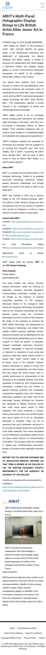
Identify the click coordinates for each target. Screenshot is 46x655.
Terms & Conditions (33, 633)
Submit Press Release (13, 633)
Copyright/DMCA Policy (11, 638)
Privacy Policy (30, 638)
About (12, 628)
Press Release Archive (26, 628)
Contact (41, 638)
